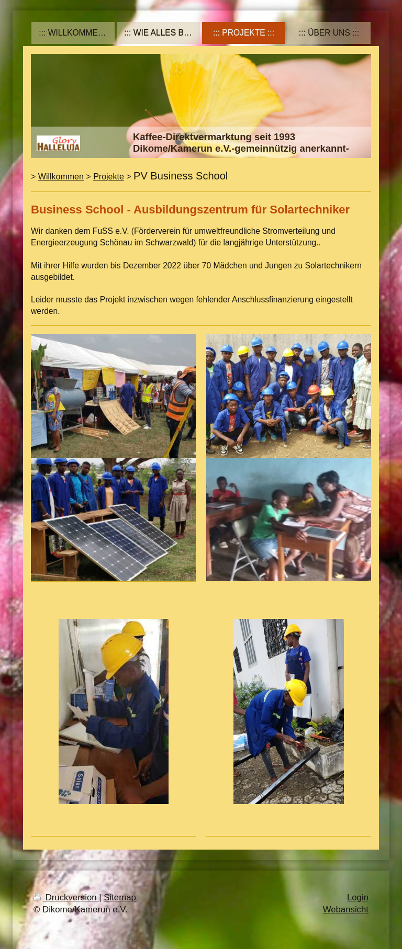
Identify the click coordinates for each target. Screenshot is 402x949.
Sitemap (120, 897)
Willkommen (61, 176)
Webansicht (345, 909)
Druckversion (66, 897)
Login (357, 897)
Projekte (108, 176)
